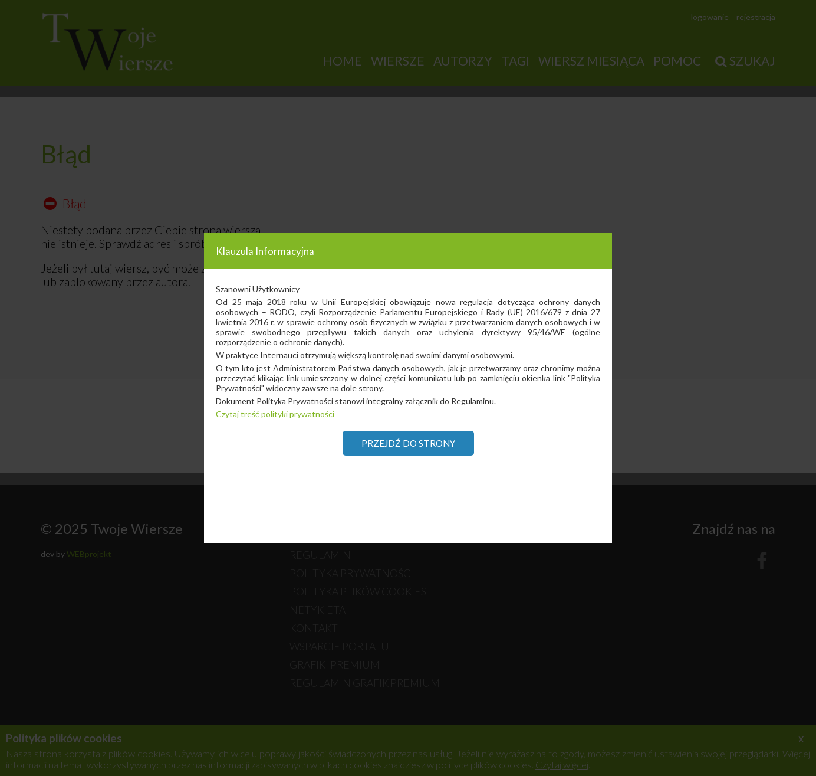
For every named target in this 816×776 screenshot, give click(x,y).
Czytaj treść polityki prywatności (275, 414)
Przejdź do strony (408, 443)
